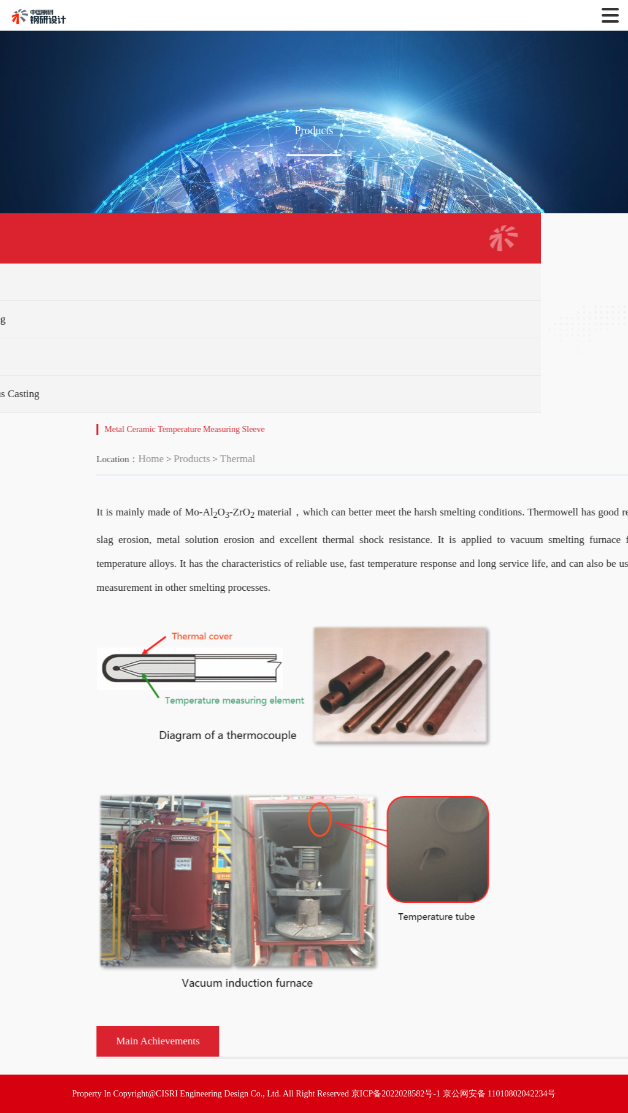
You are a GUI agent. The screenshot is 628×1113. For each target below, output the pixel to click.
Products (276, 459)
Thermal (322, 459)
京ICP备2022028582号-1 (395, 1093)
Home (235, 459)
